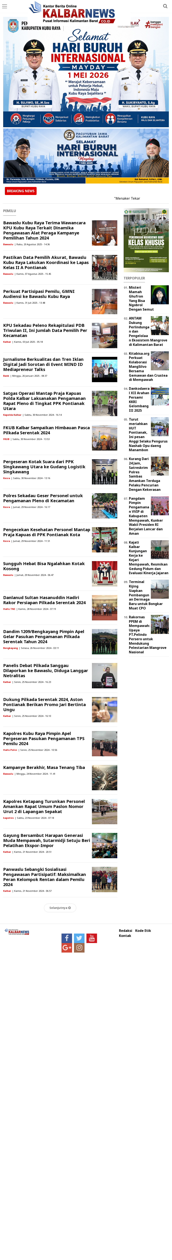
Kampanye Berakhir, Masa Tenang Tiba (44, 767)
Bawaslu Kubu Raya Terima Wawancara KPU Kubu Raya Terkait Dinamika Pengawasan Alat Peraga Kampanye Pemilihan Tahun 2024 (44, 230)
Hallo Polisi (10, 749)
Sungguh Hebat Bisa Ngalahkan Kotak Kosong (44, 566)
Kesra (6, 478)
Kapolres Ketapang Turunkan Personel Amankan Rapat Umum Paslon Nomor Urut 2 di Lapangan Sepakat (44, 806)
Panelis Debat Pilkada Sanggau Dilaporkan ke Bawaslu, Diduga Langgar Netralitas (45, 670)
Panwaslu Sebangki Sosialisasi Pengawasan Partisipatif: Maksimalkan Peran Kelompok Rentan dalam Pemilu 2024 (44, 876)
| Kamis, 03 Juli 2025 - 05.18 (27, 341)
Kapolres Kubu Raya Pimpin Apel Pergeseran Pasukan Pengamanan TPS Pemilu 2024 (44, 738)
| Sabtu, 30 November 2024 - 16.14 (41, 414)
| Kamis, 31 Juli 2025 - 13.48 (29, 302)
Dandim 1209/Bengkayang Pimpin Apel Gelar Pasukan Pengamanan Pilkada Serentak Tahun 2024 (43, 636)
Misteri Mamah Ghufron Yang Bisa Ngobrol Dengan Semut (141, 298)
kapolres (8, 817)
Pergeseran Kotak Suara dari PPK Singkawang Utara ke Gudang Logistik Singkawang (44, 467)
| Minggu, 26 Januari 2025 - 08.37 (28, 375)
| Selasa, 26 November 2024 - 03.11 (39, 648)
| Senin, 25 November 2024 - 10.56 (37, 749)
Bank (6, 375)
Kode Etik (143, 930)
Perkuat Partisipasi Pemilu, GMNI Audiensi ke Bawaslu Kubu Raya (39, 293)
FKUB (6, 439)
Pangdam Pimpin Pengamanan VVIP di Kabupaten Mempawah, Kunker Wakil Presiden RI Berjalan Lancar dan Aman (146, 516)
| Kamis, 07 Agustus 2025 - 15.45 (32, 273)
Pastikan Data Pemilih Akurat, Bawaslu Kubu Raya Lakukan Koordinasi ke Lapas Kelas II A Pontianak (46, 262)
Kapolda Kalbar (12, 414)
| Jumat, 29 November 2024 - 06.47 (33, 575)
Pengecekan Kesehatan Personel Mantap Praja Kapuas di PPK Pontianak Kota (46, 532)
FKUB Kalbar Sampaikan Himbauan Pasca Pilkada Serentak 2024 (46, 430)
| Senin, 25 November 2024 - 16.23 (31, 681)
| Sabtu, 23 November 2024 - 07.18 (34, 817)
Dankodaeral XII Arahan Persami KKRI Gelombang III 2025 (139, 399)
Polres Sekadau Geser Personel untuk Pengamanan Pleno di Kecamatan (43, 498)
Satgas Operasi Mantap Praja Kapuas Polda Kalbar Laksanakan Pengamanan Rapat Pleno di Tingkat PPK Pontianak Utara (44, 400)
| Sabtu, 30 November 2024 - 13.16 (30, 478)
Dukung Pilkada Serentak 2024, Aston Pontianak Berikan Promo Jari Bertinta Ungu (44, 704)
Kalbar (7, 341)
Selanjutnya (60, 908)
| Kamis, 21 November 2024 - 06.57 (32, 890)
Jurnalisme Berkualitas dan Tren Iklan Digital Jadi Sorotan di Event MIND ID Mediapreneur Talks (43, 364)
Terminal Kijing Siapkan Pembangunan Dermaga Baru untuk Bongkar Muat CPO (146, 594)
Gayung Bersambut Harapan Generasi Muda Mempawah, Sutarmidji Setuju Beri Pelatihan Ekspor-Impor (46, 840)
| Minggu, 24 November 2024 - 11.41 (34, 773)
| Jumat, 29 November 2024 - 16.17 (30, 507)
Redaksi (125, 930)
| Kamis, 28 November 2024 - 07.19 (36, 608)
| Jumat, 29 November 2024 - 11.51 (30, 541)
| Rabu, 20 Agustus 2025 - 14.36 (32, 244)
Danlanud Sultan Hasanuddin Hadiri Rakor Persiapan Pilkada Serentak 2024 (44, 600)
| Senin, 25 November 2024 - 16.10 (31, 715)
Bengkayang (10, 648)
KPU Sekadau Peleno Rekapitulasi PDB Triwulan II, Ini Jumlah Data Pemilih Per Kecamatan (45, 330)
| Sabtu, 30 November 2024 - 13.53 (29, 439)
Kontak (125, 936)
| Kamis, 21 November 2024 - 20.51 (32, 851)
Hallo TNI (9, 608)
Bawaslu (8, 244)
